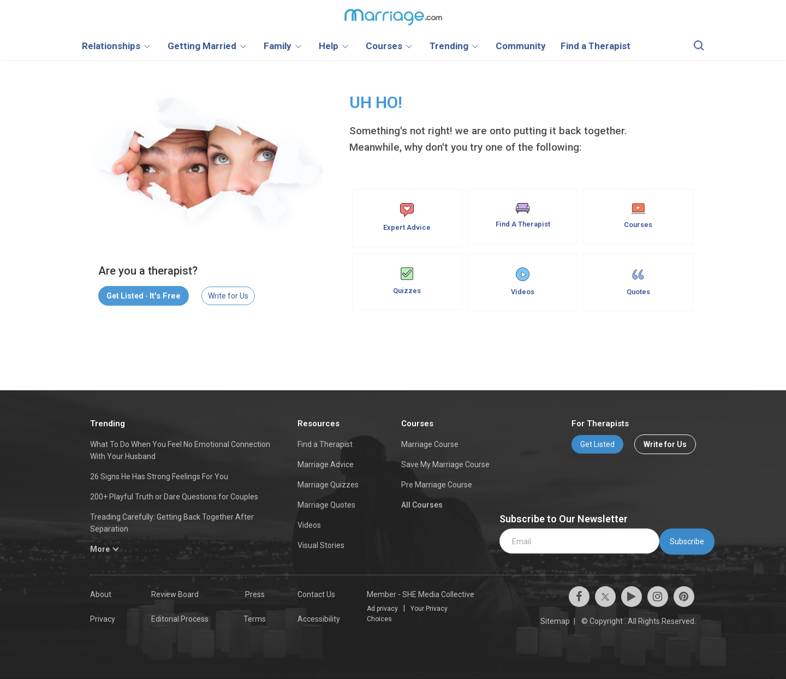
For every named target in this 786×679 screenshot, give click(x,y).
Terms (254, 619)
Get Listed (597, 444)
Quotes (638, 281)
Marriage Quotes (326, 505)
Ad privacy (382, 608)
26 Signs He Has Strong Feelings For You (159, 476)
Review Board (175, 594)
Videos (522, 281)
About (100, 594)
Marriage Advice (325, 464)
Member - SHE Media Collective (420, 594)
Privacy (102, 619)
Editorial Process (180, 619)
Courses (638, 216)
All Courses (422, 505)
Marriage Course (429, 444)
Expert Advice (407, 217)
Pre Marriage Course (436, 484)
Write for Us (228, 295)
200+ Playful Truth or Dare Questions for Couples (174, 496)
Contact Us (316, 594)
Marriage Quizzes (328, 484)
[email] (579, 541)
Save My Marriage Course (445, 464)
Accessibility (318, 619)
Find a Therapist (325, 444)
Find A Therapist (523, 215)
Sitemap (555, 621)
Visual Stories (320, 545)
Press (255, 594)
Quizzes (407, 281)
